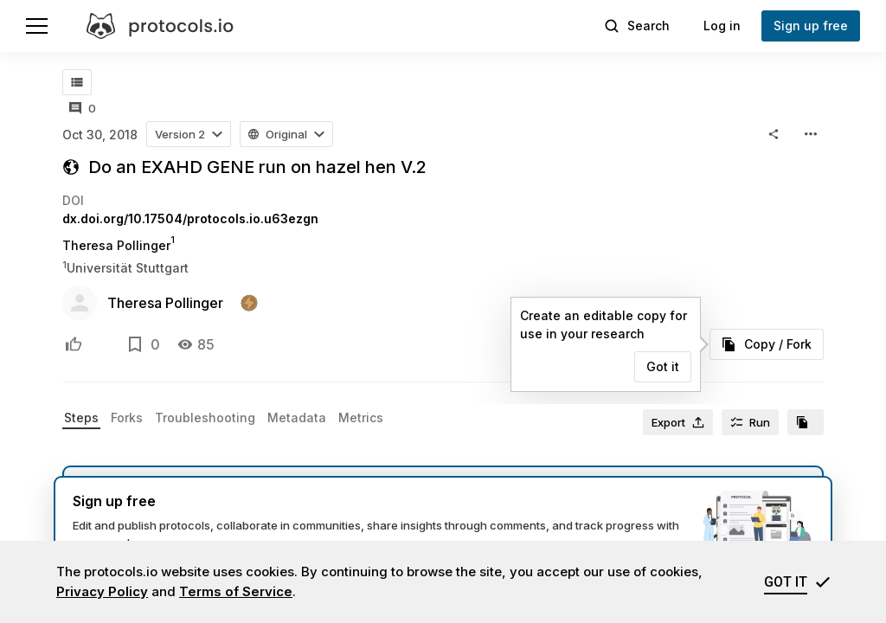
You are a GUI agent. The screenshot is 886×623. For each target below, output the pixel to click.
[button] (188, 134)
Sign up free (811, 25)
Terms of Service (235, 591)
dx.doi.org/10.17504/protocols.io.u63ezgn (190, 218)
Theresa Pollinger (165, 303)
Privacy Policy (102, 591)
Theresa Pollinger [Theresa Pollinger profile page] (116, 245)
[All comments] (82, 108)
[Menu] (37, 26)
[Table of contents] (77, 82)
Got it (662, 366)
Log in (722, 25)
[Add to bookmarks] (135, 344)
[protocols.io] (160, 26)
